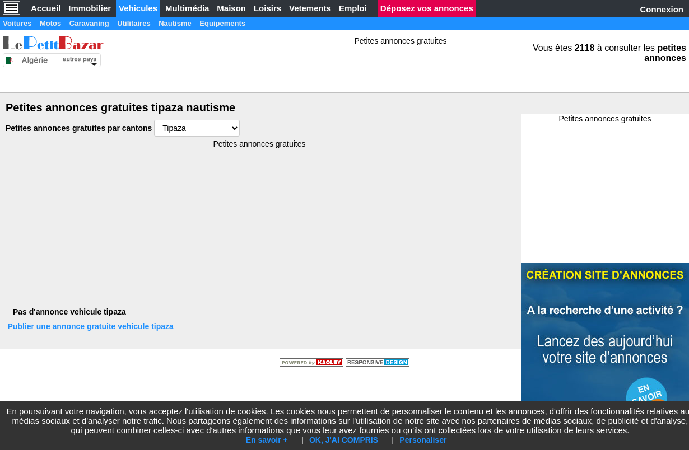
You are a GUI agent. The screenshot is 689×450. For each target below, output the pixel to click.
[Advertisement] (336, 114)
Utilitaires (168, 22)
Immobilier (89, 8)
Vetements (310, 8)
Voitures (22, 22)
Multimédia (187, 8)
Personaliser (422, 439)
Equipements (277, 22)
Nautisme (219, 22)
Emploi (353, 8)
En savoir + (267, 439)
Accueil (45, 8)
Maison (231, 8)
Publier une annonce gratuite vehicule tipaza (96, 331)
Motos (64, 22)
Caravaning (113, 22)
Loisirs (267, 8)
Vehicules (138, 8)
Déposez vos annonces (426, 8)
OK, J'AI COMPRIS (343, 439)
